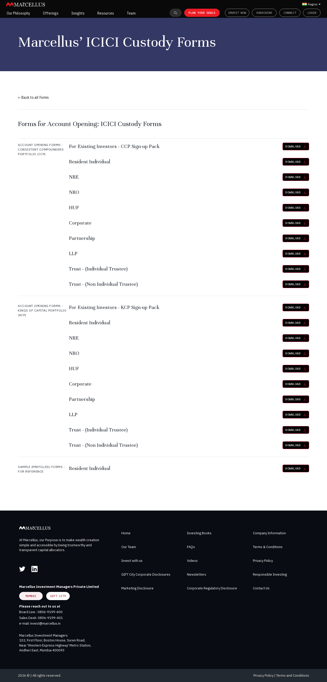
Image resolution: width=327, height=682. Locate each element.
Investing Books (199, 533)
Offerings (51, 13)
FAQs (191, 547)
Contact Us (261, 588)
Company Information (269, 533)
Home (126, 533)
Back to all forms (33, 97)
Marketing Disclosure (137, 588)
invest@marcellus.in (45, 623)
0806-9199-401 (50, 618)
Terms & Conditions (268, 547)
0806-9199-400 (50, 612)
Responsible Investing (270, 574)
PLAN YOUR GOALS (202, 13)
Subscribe (264, 13)
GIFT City (58, 596)
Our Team (128, 547)
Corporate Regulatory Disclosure (212, 588)
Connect (290, 13)
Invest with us (132, 561)
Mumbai (31, 596)
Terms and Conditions (292, 675)
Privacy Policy (263, 561)
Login (311, 13)
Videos (192, 561)
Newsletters (196, 574)
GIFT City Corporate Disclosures (145, 574)
